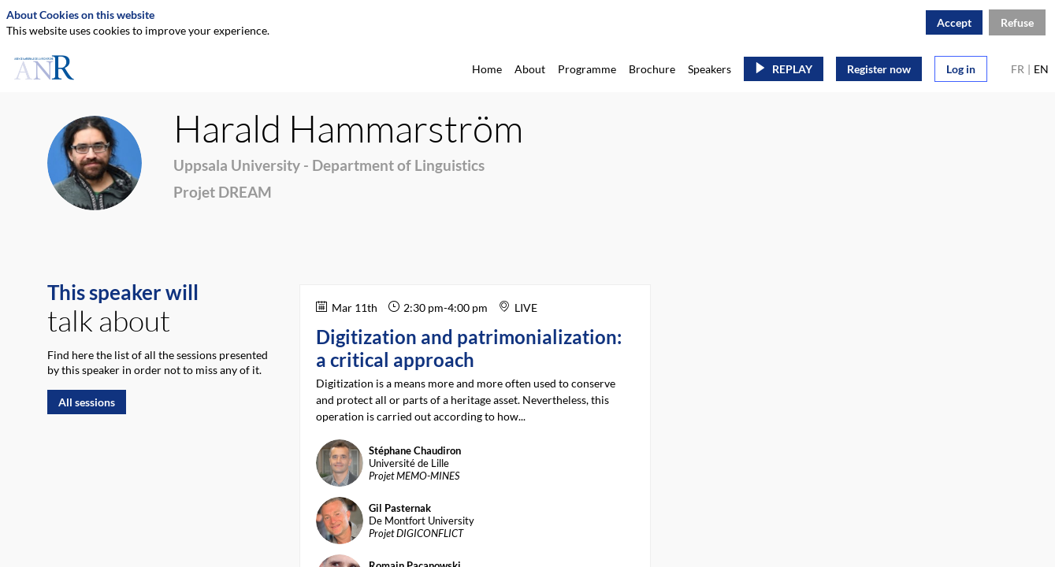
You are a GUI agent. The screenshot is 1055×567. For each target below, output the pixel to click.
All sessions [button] (86, 402)
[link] (487, 68)
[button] (783, 69)
